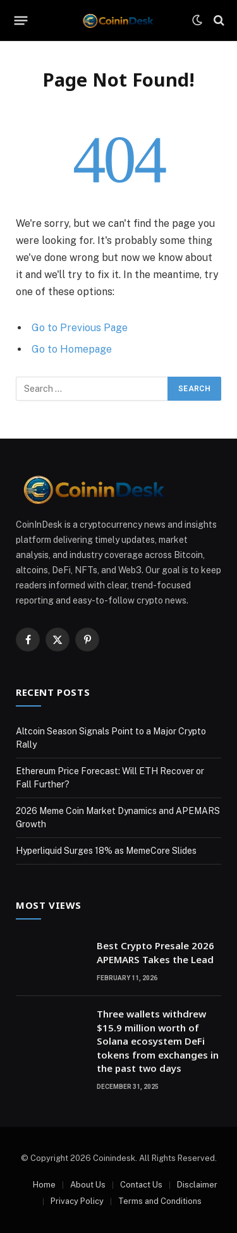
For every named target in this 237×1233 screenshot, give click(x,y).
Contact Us (141, 1184)
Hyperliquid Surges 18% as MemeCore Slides (106, 851)
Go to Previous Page (80, 328)
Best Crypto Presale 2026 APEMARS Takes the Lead (155, 952)
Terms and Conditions (160, 1201)
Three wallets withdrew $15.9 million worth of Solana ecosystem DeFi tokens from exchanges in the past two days (158, 1040)
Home (44, 1184)
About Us (88, 1184)
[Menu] (21, 20)
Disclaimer (197, 1184)
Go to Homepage (72, 349)
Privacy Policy (77, 1201)
